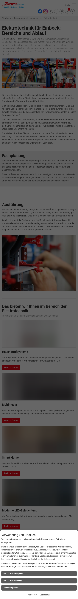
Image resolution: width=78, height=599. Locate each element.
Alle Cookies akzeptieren (13, 573)
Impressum (32, 595)
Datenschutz (45, 595)
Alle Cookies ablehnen (12, 580)
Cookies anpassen (10, 587)
